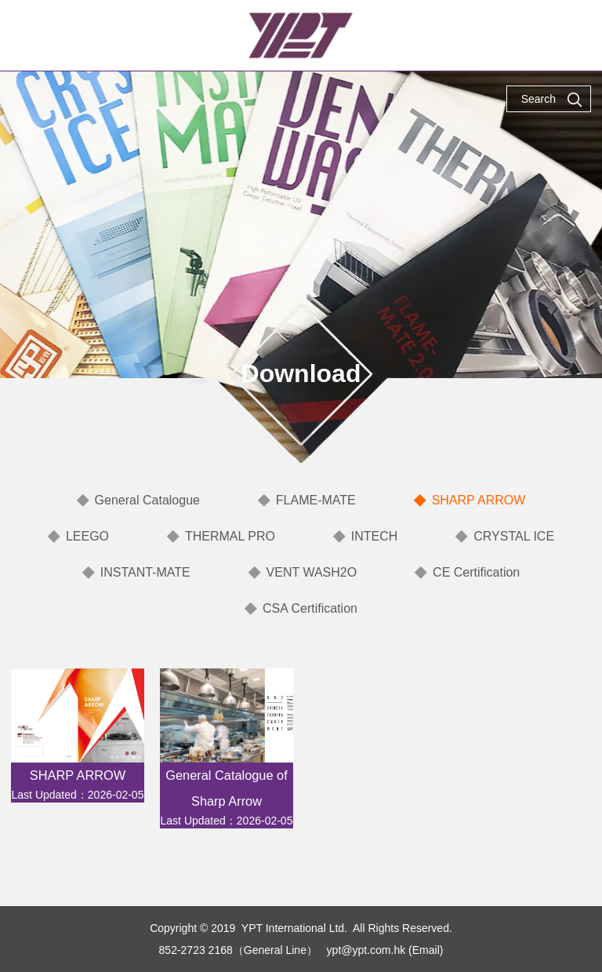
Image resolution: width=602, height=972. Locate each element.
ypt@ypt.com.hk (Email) (385, 950)
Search (551, 99)
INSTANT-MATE (145, 572)
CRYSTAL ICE (513, 536)
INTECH (374, 536)
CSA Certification (310, 608)
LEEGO (87, 536)
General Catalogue (147, 500)
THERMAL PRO (230, 536)
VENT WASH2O (312, 572)
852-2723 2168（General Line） (238, 950)
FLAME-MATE (316, 500)
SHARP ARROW (479, 500)
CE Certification (476, 572)
